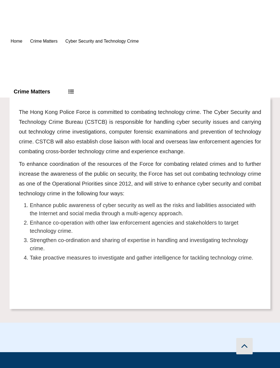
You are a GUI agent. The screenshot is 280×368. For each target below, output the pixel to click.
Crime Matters (43, 41)
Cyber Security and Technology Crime (102, 41)
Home (16, 41)
